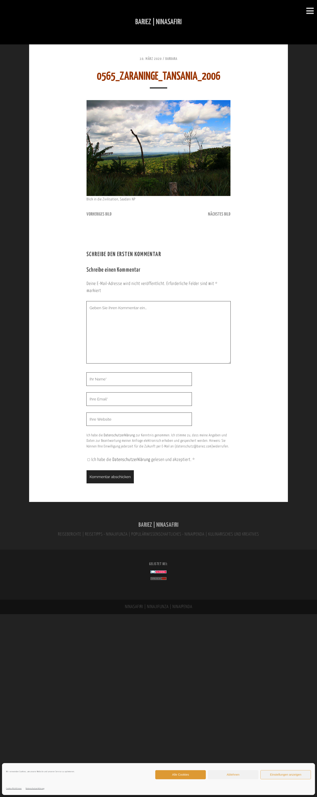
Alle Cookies (180, 774)
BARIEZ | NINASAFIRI (158, 525)
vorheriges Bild (99, 214)
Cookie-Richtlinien (14, 789)
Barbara (171, 59)
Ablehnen (233, 774)
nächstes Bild (219, 214)
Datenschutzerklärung (35, 789)
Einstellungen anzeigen (285, 774)
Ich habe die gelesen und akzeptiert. (141, 460)
